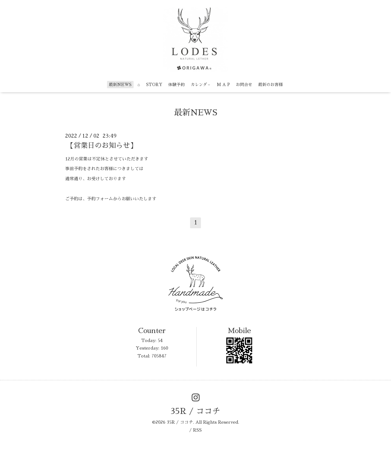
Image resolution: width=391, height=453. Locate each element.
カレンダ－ (201, 85)
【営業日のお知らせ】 (102, 145)
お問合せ (244, 85)
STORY (154, 85)
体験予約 (176, 85)
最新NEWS (120, 85)
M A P (223, 85)
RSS (197, 430)
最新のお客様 (270, 85)
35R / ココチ (195, 411)
